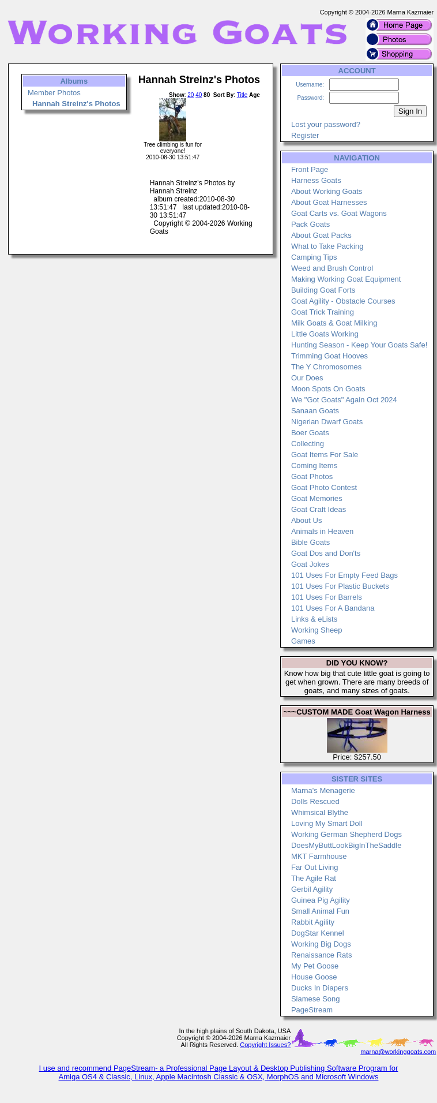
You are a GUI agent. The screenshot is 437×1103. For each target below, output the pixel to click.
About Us (306, 520)
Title (242, 95)
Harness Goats (316, 180)
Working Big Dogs (321, 944)
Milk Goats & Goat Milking (334, 323)
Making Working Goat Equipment (346, 279)
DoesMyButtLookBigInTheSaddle (346, 845)
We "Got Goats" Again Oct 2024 (344, 399)
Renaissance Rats (321, 955)
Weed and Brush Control (332, 268)
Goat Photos (312, 476)
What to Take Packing (327, 246)
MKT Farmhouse (319, 856)
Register (305, 135)
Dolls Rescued (315, 801)
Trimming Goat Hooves (329, 356)
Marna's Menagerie (323, 790)
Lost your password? (325, 124)
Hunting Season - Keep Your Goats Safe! (359, 345)
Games (303, 641)
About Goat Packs (321, 235)
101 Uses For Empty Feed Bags (344, 575)
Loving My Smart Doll (327, 823)
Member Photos (54, 92)
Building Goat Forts (323, 290)
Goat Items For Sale (324, 454)
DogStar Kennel (317, 933)
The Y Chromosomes (326, 366)
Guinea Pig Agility (320, 900)
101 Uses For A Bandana (333, 608)
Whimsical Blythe (319, 812)
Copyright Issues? (265, 1044)
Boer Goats (310, 432)
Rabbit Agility (312, 922)
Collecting (307, 443)
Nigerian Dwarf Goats (327, 421)
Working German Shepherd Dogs (346, 834)
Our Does (307, 377)
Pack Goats (310, 224)
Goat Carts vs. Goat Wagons (339, 213)
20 (190, 95)
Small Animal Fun (320, 911)
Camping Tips (314, 257)
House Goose (314, 977)
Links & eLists (314, 619)
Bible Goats (310, 542)
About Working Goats (326, 191)
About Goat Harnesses (329, 202)
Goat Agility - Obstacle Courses (343, 301)
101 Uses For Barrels (326, 597)
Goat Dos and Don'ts (325, 553)
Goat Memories (316, 498)
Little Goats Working (325, 334)
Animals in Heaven (322, 531)
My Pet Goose (314, 966)
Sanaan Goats (315, 410)
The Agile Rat (313, 878)
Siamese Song (315, 998)
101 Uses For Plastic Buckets (340, 586)
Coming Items (314, 465)
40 (198, 95)
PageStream (312, 1009)
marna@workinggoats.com (398, 1051)
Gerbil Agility (312, 889)
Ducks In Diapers (319, 988)
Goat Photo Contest (324, 487)
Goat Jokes (310, 564)
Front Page (309, 169)
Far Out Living (314, 867)
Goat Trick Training (322, 312)
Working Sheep (316, 630)
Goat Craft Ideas (318, 509)
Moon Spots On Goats (328, 388)
